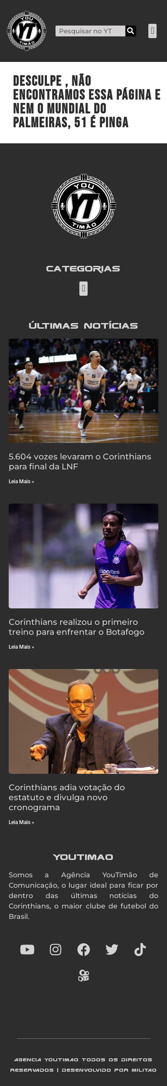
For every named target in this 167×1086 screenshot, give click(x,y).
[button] (152, 31)
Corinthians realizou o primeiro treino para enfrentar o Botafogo (76, 627)
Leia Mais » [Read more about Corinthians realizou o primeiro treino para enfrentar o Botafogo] (21, 647)
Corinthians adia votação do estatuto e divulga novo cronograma (67, 797)
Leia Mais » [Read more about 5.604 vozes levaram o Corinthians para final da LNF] (21, 481)
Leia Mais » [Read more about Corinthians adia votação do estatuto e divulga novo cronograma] (21, 822)
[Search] (130, 31)
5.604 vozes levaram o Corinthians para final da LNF (80, 461)
